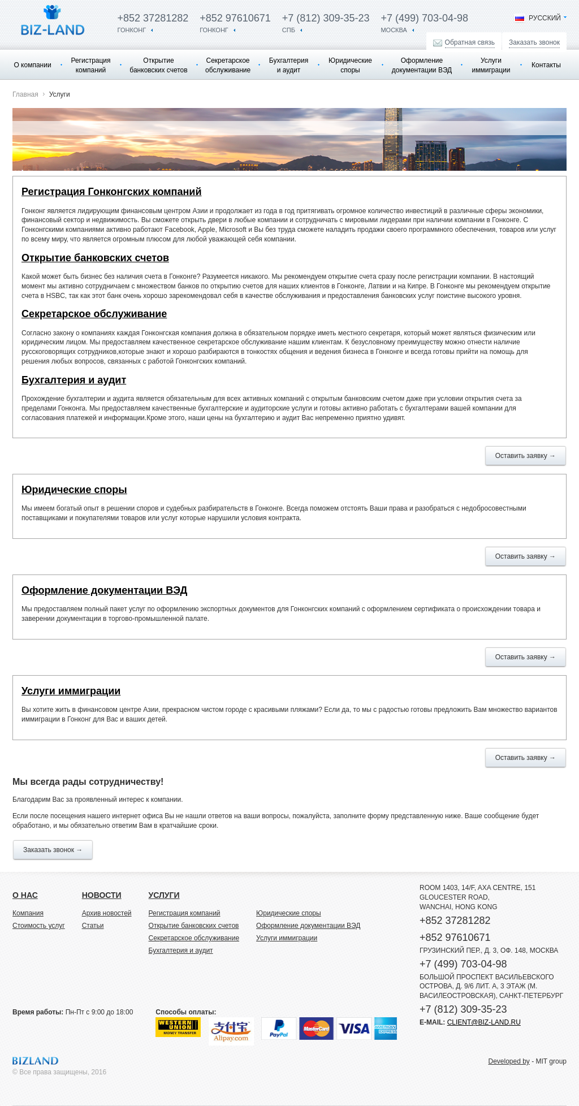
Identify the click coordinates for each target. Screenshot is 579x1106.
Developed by (508, 1061)
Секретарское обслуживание (227, 65)
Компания (28, 913)
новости (102, 895)
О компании (32, 65)
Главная (25, 94)
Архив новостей (107, 913)
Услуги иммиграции (491, 65)
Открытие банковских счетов (158, 65)
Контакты (546, 65)
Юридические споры (350, 65)
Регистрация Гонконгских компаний (111, 191)
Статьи (93, 926)
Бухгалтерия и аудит (288, 65)
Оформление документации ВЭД (422, 65)
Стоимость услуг (38, 926)
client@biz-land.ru (484, 1022)
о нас (25, 895)
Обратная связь (470, 42)
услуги (164, 895)
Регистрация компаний (90, 65)
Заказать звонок (534, 42)
